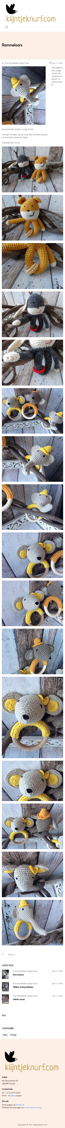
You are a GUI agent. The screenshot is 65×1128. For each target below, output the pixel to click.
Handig (13, 1035)
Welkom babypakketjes (23, 987)
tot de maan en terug (33, 1107)
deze (13, 1095)
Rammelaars (18, 975)
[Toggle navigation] (6, 27)
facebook (20, 1105)
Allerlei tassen (19, 999)
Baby (5, 1035)
